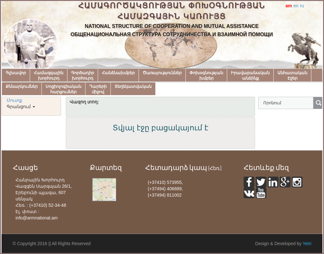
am (288, 5)
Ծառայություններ (162, 72)
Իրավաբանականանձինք (250, 75)
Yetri (306, 243)
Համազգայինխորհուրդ (48, 75)
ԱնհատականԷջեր (292, 75)
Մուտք (14, 100)
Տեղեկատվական (133, 86)
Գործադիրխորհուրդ (82, 75)
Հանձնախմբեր (118, 72)
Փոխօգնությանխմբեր (206, 75)
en (296, 5)
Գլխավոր (16, 72)
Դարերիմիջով (98, 89)
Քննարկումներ (22, 86)
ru (302, 5)
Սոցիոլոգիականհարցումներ (63, 89)
